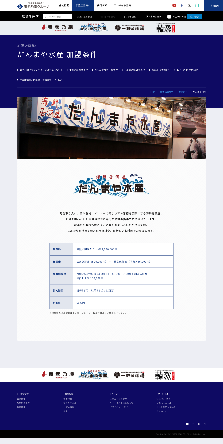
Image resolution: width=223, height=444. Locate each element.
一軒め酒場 (68, 407)
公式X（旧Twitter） (166, 407)
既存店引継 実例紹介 (187, 69)
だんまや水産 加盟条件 (106, 69)
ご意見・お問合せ (118, 399)
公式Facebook (164, 403)
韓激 (65, 411)
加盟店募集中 (83, 5)
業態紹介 (183, 91)
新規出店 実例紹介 (161, 69)
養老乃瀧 (67, 399)
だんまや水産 (69, 403)
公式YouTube (163, 399)
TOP (152, 91)
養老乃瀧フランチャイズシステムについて (41, 69)
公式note (161, 411)
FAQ (60, 80)
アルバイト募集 (122, 5)
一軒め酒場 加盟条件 (134, 69)
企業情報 (21, 399)
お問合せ (215, 5)
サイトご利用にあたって (121, 403)
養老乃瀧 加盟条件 (78, 69)
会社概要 (64, 5)
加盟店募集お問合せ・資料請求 (35, 80)
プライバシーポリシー (120, 407)
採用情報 (102, 5)
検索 (194, 16)
